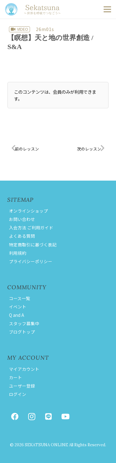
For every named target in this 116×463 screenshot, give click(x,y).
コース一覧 (19, 298)
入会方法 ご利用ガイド (31, 227)
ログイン (17, 394)
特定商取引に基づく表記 (33, 244)
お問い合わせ (22, 219)
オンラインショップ (28, 211)
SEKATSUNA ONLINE (46, 444)
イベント (17, 306)
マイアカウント (24, 369)
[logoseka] (33, 9)
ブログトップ (22, 332)
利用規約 (17, 253)
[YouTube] (65, 416)
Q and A (16, 315)
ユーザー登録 (22, 386)
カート (15, 377)
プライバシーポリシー (30, 261)
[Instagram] (31, 416)
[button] (107, 9)
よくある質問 (22, 236)
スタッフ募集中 (24, 323)
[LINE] (48, 416)
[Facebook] (14, 416)
